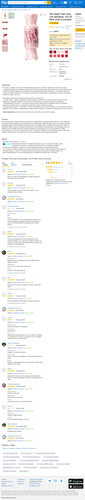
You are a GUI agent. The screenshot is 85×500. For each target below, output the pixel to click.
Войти (54, 2)
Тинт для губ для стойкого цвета (45, 453)
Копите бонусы (56, 43)
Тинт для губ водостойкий (50, 460)
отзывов (61, 27)
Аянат (9, 277)
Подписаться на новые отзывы (68, 27)
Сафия (9, 368)
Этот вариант (14, 164)
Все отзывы (5, 164)
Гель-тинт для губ (26, 453)
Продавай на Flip (31, 6)
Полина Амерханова (13, 384)
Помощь (3, 479)
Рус (65, 2)
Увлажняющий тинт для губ (11, 467)
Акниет (9, 169)
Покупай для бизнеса (46, 6)
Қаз (62, 2)
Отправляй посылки (17, 6)
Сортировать (25, 163)
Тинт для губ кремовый (10, 453)
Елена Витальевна (13, 206)
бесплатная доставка (61, 39)
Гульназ (9, 406)
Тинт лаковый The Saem (50, 457)
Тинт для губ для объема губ (31, 457)
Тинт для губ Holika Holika (45, 464)
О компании (21, 479)
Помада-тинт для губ (9, 471)
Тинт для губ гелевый (9, 460)
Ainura (9, 251)
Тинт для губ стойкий (30, 467)
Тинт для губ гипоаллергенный (29, 460)
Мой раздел (55, 3)
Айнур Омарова (12, 424)
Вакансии (21, 483)
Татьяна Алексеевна (13, 343)
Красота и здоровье (7, 9)
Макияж (16, 9)
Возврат (3, 483)
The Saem (62, 64)
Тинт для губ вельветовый (11, 457)
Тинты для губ (27, 9)
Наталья (9, 317)
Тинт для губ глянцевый (26, 464)
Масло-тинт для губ (9, 464)
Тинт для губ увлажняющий (48, 467)
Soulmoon (10, 183)
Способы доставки (7, 481)
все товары (21, 141)
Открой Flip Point (61, 6)
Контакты (21, 481)
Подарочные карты (75, 6)
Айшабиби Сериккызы (14, 196)
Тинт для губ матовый (63, 464)
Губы (20, 9)
